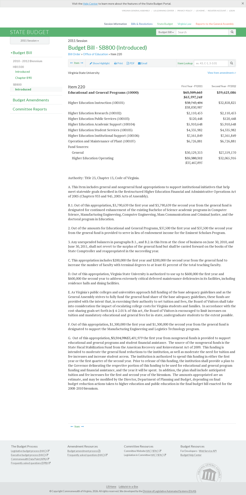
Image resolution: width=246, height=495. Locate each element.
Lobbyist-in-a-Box (128, 486)
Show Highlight (100, 63)
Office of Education (95, 54)
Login (232, 10)
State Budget (165, 23)
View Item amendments (222, 72)
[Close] (242, 3)
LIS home (200, 10)
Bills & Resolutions (142, 23)
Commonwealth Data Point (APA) (28, 459)
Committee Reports (30, 109)
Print (118, 63)
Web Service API (208, 450)
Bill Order (74, 54)
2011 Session (30, 40)
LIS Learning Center (164, 10)
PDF (131, 63)
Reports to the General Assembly (215, 23)
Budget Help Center (191, 455)
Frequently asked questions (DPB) (29, 463)
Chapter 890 (23, 77)
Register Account (217, 10)
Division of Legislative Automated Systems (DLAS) (169, 491)
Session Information (115, 23)
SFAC (155, 450)
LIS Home (111, 486)
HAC (148, 450)
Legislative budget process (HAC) (29, 450)
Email (142, 63)
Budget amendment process (82, 450)
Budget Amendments (31, 100)
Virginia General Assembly (136, 10)
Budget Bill (166, 32)
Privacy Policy (184, 10)
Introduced (22, 71)
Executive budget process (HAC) (28, 455)
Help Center (90, 3)
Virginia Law (184, 23)
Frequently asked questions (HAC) (86, 455)
